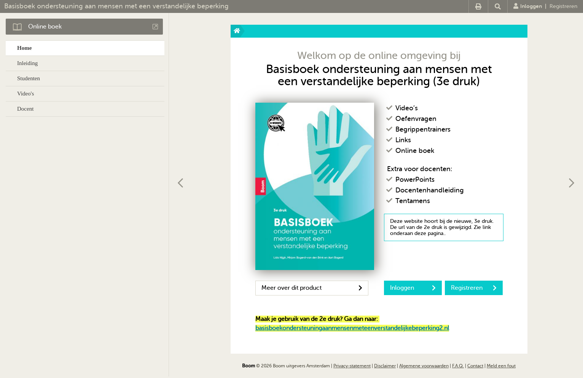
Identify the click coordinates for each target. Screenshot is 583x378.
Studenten (28, 78)
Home (24, 48)
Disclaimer (385, 365)
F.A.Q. (458, 365)
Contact (475, 365)
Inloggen (527, 6)
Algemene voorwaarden (424, 365)
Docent (25, 109)
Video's (25, 94)
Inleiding (27, 63)
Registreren (563, 6)
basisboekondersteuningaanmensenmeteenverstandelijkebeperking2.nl (352, 328)
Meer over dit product (311, 287)
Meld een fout (501, 365)
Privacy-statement (352, 365)
